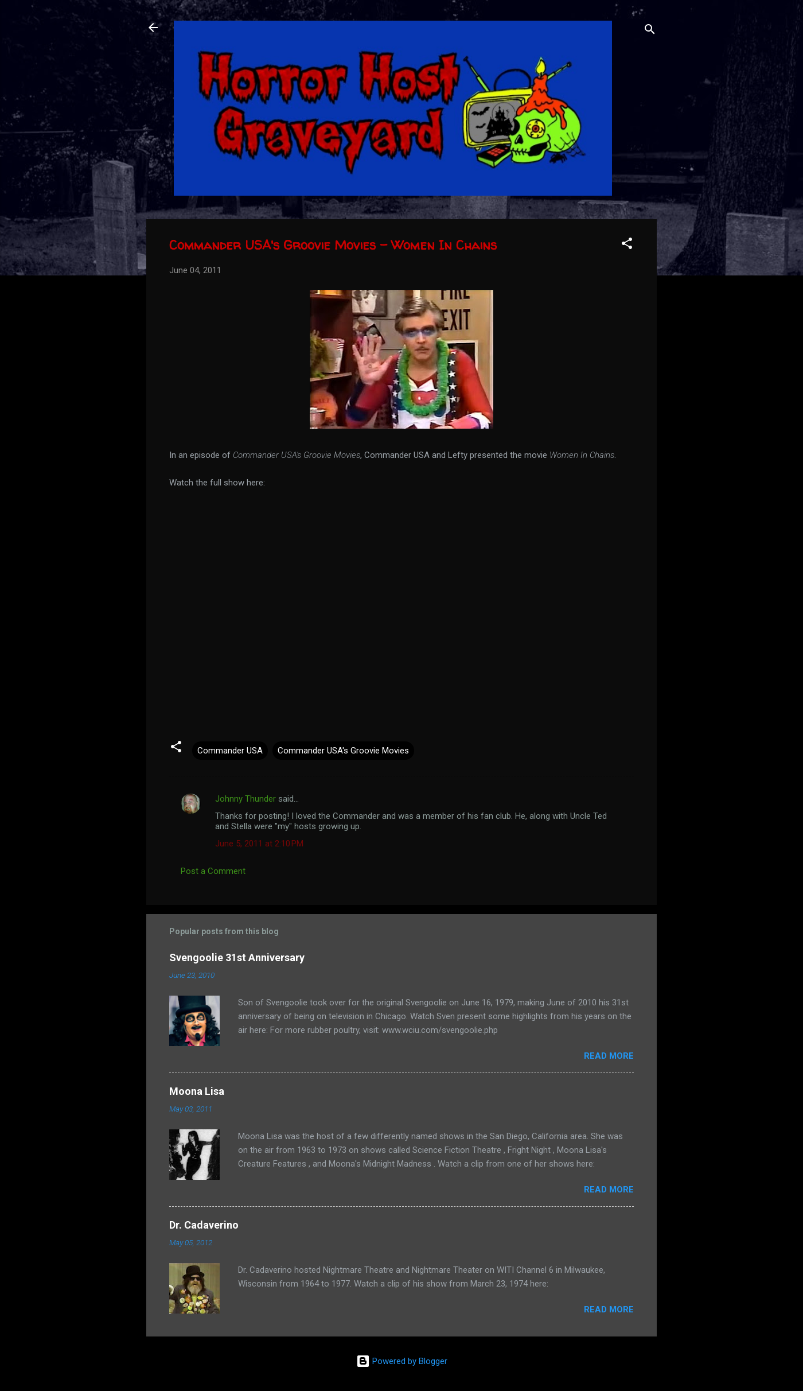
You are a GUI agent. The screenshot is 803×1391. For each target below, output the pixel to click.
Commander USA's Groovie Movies (343, 750)
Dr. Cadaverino (204, 1225)
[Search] (650, 31)
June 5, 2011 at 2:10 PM (259, 843)
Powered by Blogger (401, 1361)
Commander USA (230, 750)
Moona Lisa (196, 1091)
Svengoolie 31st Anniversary (237, 957)
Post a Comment (213, 871)
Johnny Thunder (245, 799)
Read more (609, 1056)
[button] (627, 245)
